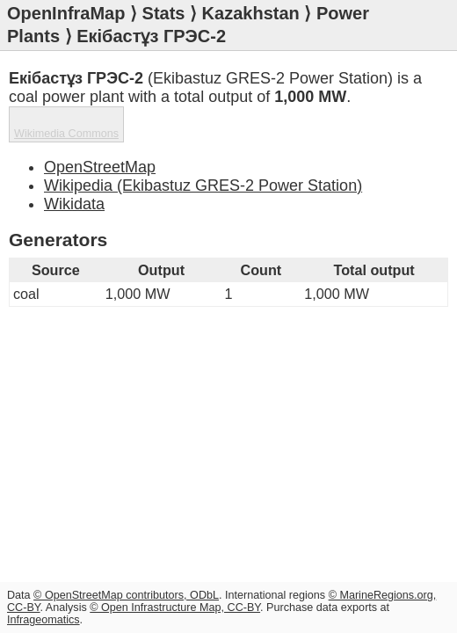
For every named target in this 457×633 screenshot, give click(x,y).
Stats (163, 13)
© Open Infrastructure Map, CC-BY (175, 607)
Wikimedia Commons (66, 133)
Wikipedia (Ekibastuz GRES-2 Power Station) (203, 185)
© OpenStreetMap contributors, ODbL (126, 595)
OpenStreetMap (100, 167)
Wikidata (74, 204)
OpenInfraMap (66, 13)
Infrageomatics (43, 620)
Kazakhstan (251, 13)
